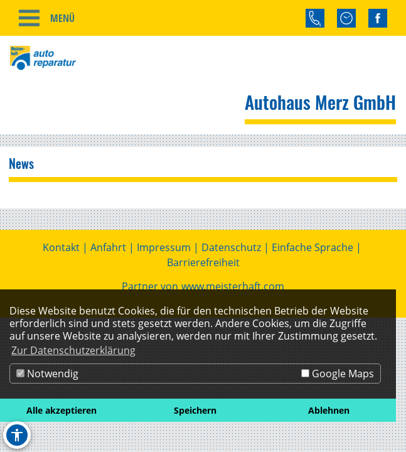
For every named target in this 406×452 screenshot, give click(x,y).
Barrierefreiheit (203, 262)
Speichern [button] (195, 410)
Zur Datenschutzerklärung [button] (73, 350)
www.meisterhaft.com (232, 286)
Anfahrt (108, 247)
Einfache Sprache (312, 247)
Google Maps (337, 373)
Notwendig (47, 373)
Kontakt (61, 247)
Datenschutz (231, 247)
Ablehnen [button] (329, 410)
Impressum (164, 247)
